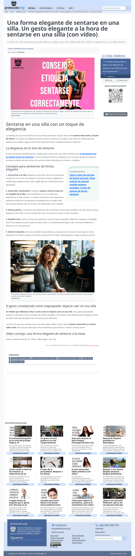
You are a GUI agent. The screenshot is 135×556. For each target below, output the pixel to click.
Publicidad (99, 528)
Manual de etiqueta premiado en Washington (112, 440)
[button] (52, 84)
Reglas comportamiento (69, 358)
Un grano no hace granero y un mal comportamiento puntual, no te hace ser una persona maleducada (51, 444)
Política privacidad (57, 538)
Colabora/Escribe (56, 540)
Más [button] (71, 8)
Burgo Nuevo (77, 543)
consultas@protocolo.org (60, 528)
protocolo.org (18, 362)
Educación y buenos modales (44, 358)
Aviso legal (54, 536)
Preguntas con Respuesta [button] (115, 114)
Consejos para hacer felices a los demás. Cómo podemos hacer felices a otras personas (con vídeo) (51, 505)
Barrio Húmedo (78, 536)
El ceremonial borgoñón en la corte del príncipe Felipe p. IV (20, 440)
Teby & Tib (76, 538)
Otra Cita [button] (108, 80)
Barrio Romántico (78, 540)
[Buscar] (114, 8)
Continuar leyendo (20, 453)
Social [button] (31, 8)
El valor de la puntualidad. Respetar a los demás (51, 471)
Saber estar (87, 358)
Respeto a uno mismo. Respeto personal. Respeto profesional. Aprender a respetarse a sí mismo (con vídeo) (114, 473)
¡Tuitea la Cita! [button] (122, 80)
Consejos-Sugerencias (20, 358)
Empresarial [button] (45, 8)
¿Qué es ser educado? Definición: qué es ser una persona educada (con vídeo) (113, 503)
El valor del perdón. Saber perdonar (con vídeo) (81, 471)
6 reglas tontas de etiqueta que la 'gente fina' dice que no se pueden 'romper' (19, 503)
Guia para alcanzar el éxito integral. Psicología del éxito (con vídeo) (83, 441)
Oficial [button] (60, 8)
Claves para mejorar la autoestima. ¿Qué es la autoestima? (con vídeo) (83, 502)
